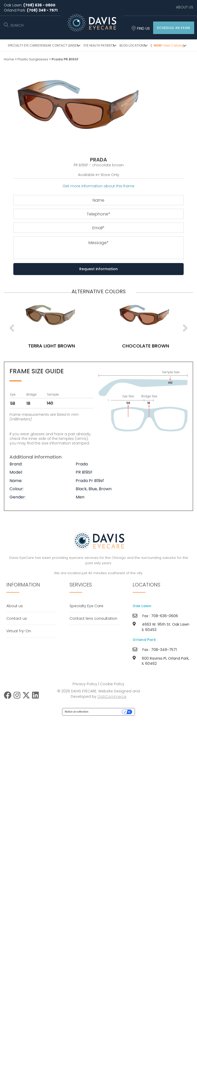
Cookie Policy (112, 683)
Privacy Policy (85, 683)
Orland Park (144, 639)
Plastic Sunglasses (32, 59)
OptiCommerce (111, 696)
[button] (173, 27)
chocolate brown (156, 346)
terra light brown (62, 346)
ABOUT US (184, 7)
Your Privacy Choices (107, 711)
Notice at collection (76, 711)
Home (9, 59)
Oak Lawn (142, 605)
